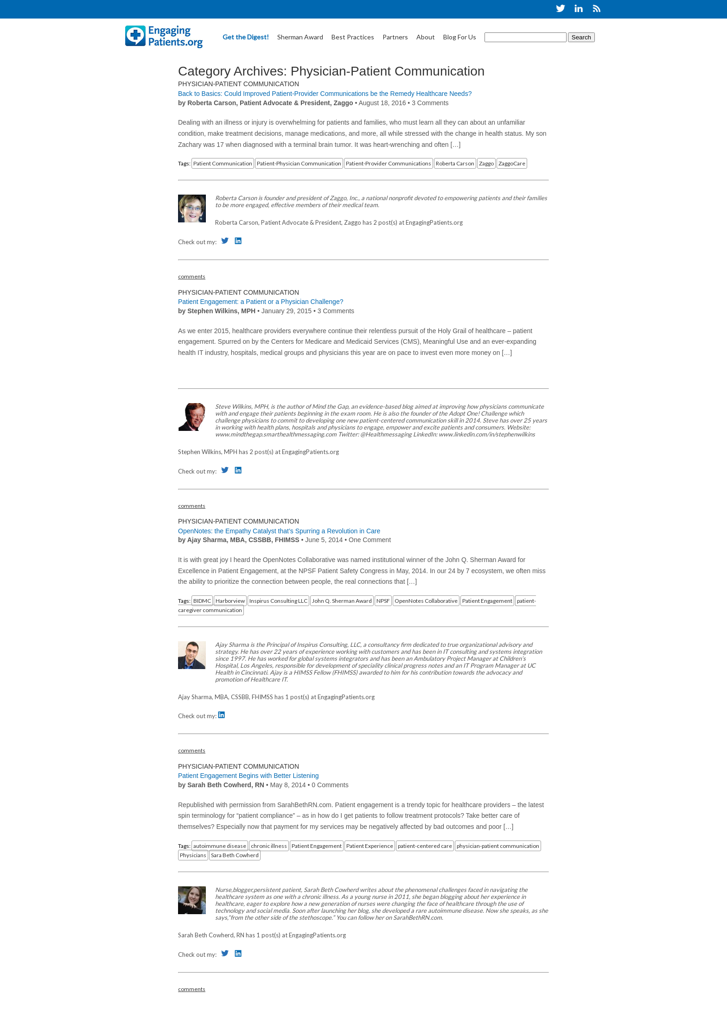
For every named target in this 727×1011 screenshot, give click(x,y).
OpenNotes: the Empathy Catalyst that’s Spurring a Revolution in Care (279, 531)
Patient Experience (369, 845)
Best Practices (353, 37)
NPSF (383, 600)
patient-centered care (425, 845)
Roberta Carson (455, 163)
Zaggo (486, 163)
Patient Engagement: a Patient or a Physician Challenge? (260, 301)
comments (191, 276)
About (425, 37)
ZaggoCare (511, 163)
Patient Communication (222, 163)
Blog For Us (459, 37)
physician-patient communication (498, 845)
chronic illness (269, 845)
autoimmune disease (219, 845)
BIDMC (202, 600)
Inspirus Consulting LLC (278, 600)
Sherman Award (300, 37)
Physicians (193, 855)
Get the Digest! (246, 37)
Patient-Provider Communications (388, 163)
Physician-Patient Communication (238, 84)
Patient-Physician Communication (299, 163)
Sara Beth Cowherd (235, 855)
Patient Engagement (487, 600)
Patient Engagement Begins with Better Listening (248, 775)
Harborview (230, 600)
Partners (395, 37)
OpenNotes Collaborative (426, 600)
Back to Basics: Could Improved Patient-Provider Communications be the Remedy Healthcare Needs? (325, 93)
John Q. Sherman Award (342, 600)
